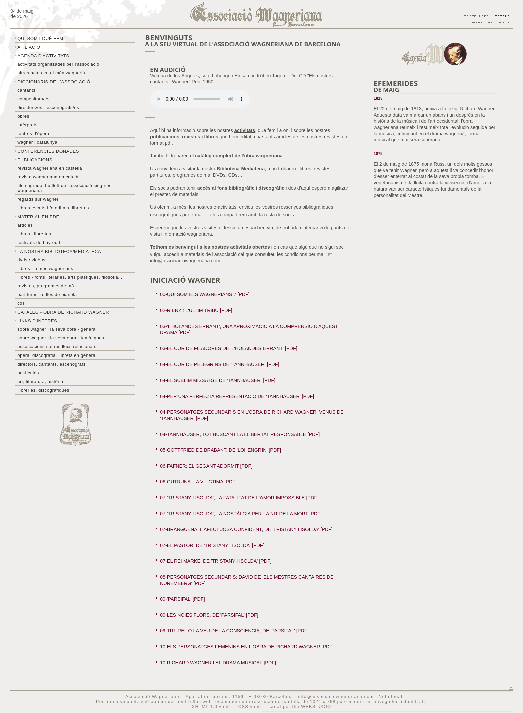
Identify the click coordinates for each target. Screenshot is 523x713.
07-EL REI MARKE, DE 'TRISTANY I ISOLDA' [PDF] (216, 561)
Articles (25, 225)
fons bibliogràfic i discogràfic (251, 188)
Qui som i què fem (40, 38)
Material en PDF (38, 216)
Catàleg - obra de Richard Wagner (63, 312)
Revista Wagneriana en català (47, 176)
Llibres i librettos (34, 233)
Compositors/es (33, 98)
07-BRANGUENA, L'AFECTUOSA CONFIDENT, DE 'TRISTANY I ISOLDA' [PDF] (246, 529)
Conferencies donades (48, 151)
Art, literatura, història (40, 381)
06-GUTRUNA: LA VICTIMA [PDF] (198, 481)
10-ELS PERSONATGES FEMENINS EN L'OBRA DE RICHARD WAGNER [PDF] (247, 646)
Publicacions (34, 159)
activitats (244, 130)
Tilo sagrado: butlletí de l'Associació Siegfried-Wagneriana (65, 188)
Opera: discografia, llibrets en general (57, 355)
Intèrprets (27, 124)
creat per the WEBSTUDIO (300, 706)
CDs (21, 303)
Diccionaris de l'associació (53, 81)
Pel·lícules (28, 372)
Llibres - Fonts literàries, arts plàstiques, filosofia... (69, 277)
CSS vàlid (250, 706)
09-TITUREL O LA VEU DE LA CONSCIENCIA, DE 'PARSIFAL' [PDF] (234, 630)
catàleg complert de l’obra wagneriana (239, 155)
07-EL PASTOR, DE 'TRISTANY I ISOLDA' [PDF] (212, 545)
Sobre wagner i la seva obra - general (57, 329)
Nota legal (390, 696)
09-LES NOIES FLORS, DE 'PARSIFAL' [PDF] (209, 615)
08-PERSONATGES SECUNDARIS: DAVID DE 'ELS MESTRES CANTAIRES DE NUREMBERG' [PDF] (246, 580)
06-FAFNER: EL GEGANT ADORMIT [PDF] (206, 466)
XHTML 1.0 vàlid (212, 706)
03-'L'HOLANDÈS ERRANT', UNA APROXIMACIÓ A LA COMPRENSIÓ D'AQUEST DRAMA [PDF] (249, 329)
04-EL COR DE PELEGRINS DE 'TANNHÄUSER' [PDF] (219, 364)
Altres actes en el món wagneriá (51, 72)
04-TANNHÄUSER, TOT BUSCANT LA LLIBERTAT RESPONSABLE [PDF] (240, 434)
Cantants (26, 90)
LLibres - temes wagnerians (45, 268)
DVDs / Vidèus (31, 259)
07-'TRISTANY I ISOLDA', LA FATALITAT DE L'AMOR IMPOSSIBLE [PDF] (239, 497)
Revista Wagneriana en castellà (49, 168)
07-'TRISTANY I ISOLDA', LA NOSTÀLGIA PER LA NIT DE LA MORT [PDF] (241, 513)
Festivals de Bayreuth (39, 242)
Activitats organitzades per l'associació (58, 64)
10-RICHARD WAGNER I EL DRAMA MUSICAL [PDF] (218, 662)
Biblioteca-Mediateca (241, 168)
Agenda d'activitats (43, 55)
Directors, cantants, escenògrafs (51, 364)
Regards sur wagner (38, 199)
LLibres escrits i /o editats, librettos (53, 207)
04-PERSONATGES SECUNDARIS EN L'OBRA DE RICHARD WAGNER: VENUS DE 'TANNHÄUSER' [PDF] (252, 415)
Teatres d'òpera (33, 133)
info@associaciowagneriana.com (336, 696)
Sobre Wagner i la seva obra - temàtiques (60, 337)
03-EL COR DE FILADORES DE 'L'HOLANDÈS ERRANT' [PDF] (228, 348)
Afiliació (28, 47)
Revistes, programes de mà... (47, 285)
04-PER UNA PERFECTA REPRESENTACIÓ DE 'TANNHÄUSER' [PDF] (237, 396)
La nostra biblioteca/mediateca (59, 251)
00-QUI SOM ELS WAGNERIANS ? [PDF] (205, 294)
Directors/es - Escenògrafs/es (48, 107)
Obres (23, 116)
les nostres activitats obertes (237, 247)
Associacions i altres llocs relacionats (56, 346)
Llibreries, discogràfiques (43, 390)
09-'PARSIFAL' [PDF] (182, 599)
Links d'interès (37, 320)
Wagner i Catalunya (37, 142)
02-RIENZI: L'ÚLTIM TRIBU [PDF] (196, 310)
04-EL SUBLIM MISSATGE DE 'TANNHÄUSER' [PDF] (217, 380)
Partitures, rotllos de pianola (47, 294)
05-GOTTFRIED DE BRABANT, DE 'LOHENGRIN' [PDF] (220, 450)
